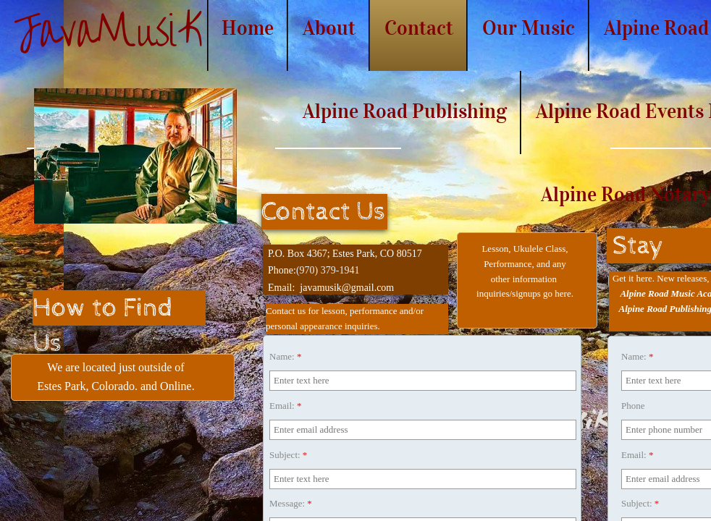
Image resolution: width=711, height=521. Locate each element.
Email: (285, 405)
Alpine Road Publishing (405, 111)
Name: (285, 356)
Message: (290, 503)
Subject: (288, 454)
